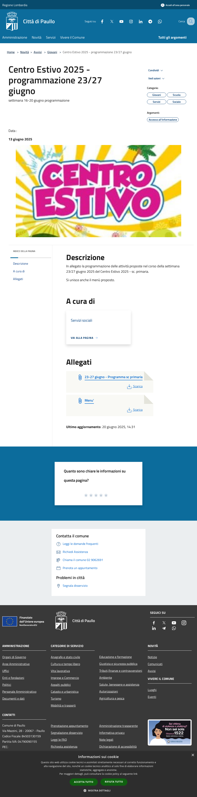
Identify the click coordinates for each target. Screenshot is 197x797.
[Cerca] (190, 21)
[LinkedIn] (136, 21)
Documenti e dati (13, 698)
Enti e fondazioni (13, 677)
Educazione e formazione (115, 657)
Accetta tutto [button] (83, 782)
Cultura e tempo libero (65, 664)
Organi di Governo (14, 657)
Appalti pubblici (61, 684)
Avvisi (38, 52)
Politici (6, 684)
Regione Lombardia (14, 5)
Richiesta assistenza (64, 746)
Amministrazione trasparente (118, 725)
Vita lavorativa (60, 671)
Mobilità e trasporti (63, 705)
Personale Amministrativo (19, 691)
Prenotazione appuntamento (69, 725)
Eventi (152, 696)
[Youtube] (117, 21)
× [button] (192, 755)
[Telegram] (146, 21)
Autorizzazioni (108, 691)
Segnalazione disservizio (67, 732)
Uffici (5, 671)
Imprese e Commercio (65, 677)
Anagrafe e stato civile (65, 657)
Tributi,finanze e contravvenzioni (120, 670)
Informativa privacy (112, 732)
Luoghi (152, 690)
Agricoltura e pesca (111, 698)
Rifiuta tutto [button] (114, 781)
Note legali (106, 739)
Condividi (156, 70)
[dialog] (98, 774)
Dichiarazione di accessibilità (118, 746)
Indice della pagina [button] (24, 251)
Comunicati (155, 664)
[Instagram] (127, 21)
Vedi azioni (157, 78)
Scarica (134, 386)
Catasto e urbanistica (64, 691)
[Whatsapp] (156, 21)
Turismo (56, 698)
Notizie (152, 657)
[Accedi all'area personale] (175, 5)
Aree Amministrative (16, 664)
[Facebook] (98, 21)
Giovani (52, 52)
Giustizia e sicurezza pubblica (118, 663)
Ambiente (105, 677)
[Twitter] (108, 21)
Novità (24, 52)
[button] (98, 790)
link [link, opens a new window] (136, 773)
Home (11, 52)
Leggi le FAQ (59, 739)
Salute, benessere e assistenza (119, 684)
